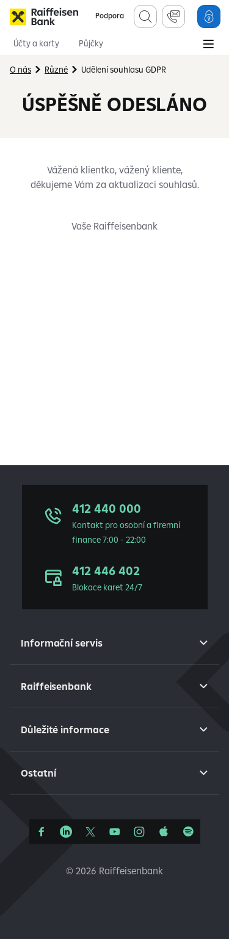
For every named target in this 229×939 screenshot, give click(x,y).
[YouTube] (115, 831)
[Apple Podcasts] (163, 831)
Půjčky (91, 43)
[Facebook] (41, 831)
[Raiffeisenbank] (44, 16)
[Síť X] (90, 831)
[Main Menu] (208, 45)
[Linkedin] (66, 831)
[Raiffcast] (188, 831)
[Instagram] (139, 831)
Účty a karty (36, 43)
